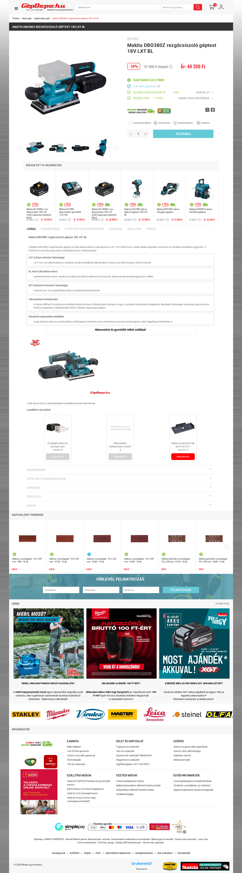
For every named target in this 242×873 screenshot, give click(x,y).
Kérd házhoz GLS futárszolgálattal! (85, 788)
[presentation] (19, 147)
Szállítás (134, 229)
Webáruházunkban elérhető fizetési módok (138, 785)
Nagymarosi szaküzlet (127, 759)
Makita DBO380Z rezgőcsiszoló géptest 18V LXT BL (75, 18)
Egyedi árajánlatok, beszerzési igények (193, 789)
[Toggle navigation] (16, 8)
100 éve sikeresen (76, 764)
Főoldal (15, 18)
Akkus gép (26, 18)
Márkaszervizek (182, 759)
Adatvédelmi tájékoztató (118, 853)
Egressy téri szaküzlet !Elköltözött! (134, 755)
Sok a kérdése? (165, 853)
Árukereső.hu (141, 869)
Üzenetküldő (183, 853)
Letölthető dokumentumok (84, 229)
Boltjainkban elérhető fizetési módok (135, 789)
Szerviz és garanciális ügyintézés (191, 746)
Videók (151, 229)
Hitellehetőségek (124, 794)
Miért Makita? (74, 746)
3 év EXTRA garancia (78, 751)
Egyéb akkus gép (42, 18)
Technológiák (74, 759)
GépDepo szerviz (182, 755)
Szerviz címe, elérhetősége (187, 751)
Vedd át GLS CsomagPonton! (82, 793)
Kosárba (183, 134)
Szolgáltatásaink (144, 853)
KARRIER (74, 853)
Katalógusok (58, 853)
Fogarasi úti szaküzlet (127, 746)
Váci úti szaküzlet (125, 751)
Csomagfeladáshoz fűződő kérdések (193, 781)
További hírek (222, 603)
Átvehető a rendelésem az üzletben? (192, 785)
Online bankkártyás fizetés (130, 781)
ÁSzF (98, 853)
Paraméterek (50, 229)
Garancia (115, 229)
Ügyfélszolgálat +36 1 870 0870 (132, 764)
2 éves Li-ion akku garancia (81, 755)
